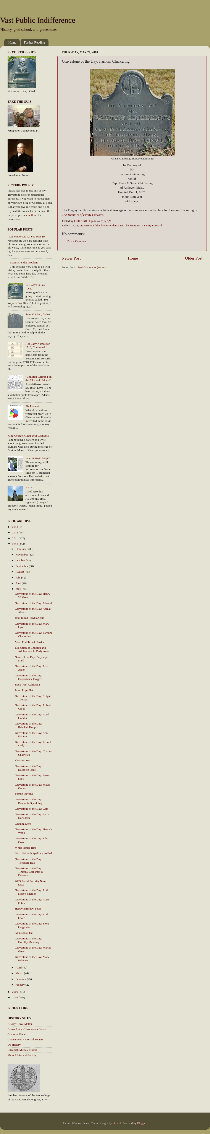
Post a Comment (77, 241)
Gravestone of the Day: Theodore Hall (28, 861)
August (20, 571)
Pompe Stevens (24, 793)
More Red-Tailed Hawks (29, 642)
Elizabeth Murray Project (22, 1049)
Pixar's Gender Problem (23, 262)
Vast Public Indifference (37, 20)
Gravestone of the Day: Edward (33, 603)
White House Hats (25, 847)
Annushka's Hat (24, 932)
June (19, 583)
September (22, 566)
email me (31, 215)
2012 (15, 532)
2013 (15, 526)
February (21, 979)
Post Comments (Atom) (91, 267)
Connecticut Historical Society (26, 1039)
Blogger (141, 1123)
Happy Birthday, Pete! (28, 908)
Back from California (27, 684)
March (20, 973)
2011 (15, 538)
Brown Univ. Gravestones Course (27, 1029)
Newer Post (71, 258)
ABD (28, 487)
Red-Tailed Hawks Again (29, 617)
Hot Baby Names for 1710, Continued (37, 345)
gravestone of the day (92, 225)
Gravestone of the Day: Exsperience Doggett (29, 677)
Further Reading (34, 42)
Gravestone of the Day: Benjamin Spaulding (28, 801)
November (22, 554)
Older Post (193, 258)
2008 (15, 997)
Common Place (17, 1034)
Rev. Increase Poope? (37, 458)
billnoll (117, 1123)
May (19, 588)
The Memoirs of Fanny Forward (143, 225)
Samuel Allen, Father (37, 314)
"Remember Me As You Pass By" (27, 236)
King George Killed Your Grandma (28, 435)
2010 (15, 544)
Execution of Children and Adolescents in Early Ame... (33, 649)
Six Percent (32, 406)
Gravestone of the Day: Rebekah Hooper (28, 725)
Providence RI (114, 225)
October (21, 560)
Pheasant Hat (22, 760)
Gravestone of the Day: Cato (31, 808)
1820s (74, 225)
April (19, 967)
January (20, 984)
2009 (15, 991)
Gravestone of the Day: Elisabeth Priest (28, 768)
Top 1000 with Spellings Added (33, 853)
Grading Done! (23, 823)
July (18, 577)
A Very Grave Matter (20, 1023)
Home (12, 42)
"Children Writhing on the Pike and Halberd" (38, 378)
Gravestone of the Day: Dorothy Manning (28, 940)
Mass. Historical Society (22, 1055)
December (22, 549)
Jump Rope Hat (24, 690)
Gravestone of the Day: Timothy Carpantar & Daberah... (29, 872)
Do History (14, 1044)
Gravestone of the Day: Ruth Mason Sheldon (31, 892)
